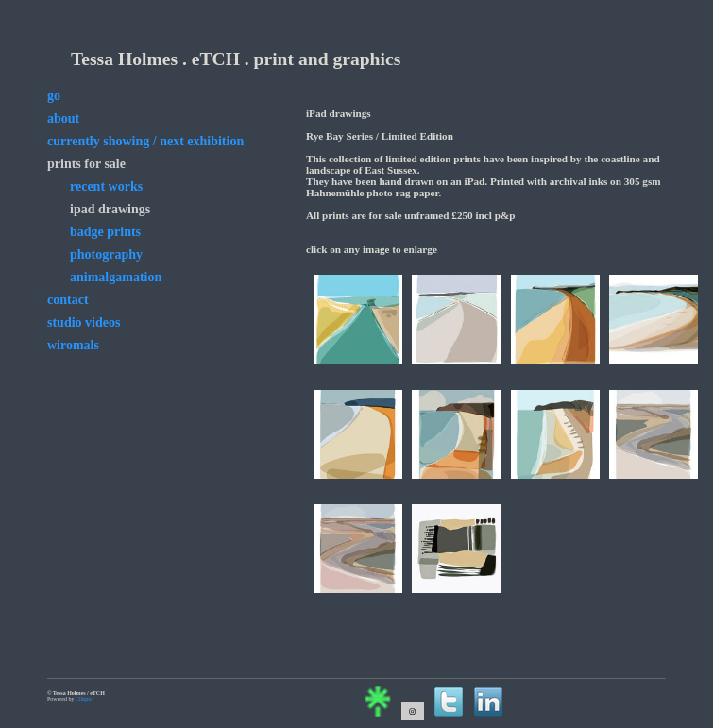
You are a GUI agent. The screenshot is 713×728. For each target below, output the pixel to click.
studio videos (83, 322)
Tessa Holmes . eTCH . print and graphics (235, 59)
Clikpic (84, 699)
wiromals (73, 345)
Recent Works (106, 186)
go (53, 96)
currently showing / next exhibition (145, 141)
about (63, 118)
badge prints (105, 232)
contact (68, 300)
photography (106, 254)
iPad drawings (110, 209)
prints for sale (86, 164)
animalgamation (115, 277)
